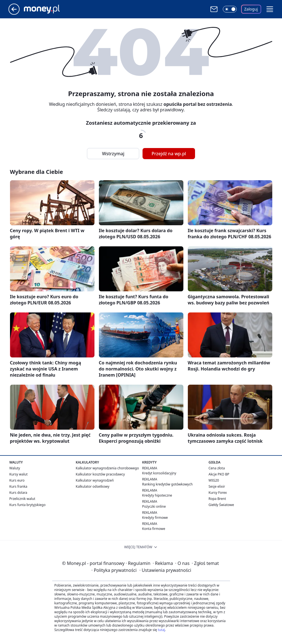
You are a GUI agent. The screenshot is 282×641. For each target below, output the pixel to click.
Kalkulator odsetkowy (92, 486)
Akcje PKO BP (219, 474)
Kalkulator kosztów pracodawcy (100, 474)
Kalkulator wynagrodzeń (95, 480)
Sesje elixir (217, 486)
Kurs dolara (18, 492)
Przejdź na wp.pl (168, 154)
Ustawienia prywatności (165, 570)
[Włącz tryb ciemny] (230, 9)
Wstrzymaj (113, 154)
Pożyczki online (154, 506)
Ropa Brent (217, 498)
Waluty (14, 468)
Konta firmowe (153, 528)
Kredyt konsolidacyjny (159, 473)
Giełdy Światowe (221, 504)
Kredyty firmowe (155, 517)
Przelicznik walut (22, 498)
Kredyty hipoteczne (157, 495)
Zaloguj (251, 9)
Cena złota (217, 468)
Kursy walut (18, 474)
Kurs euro (17, 480)
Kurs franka (18, 486)
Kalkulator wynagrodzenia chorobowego (107, 468)
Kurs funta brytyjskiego (27, 504)
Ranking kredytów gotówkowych (167, 484)
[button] (269, 9)
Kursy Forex (218, 492)
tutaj (161, 629)
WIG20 (214, 480)
